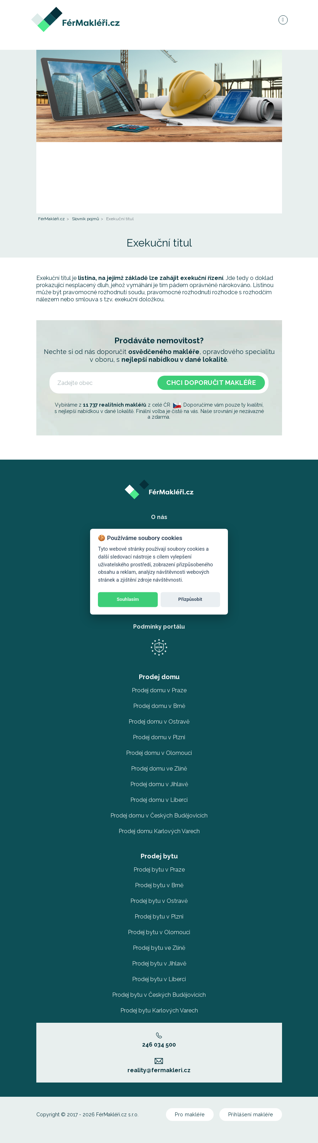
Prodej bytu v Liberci (159, 979)
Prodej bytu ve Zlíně (159, 947)
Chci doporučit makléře (211, 382)
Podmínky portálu (159, 626)
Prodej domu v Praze (159, 690)
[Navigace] (282, 22)
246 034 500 (159, 1040)
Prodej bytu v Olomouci (159, 932)
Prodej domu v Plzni (159, 737)
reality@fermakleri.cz (159, 1066)
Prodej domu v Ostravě (159, 721)
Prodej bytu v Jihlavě (159, 963)
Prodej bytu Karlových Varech (159, 1010)
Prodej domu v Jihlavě (159, 784)
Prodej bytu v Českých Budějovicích (159, 994)
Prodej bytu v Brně (159, 885)
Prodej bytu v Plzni (159, 916)
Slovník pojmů (85, 218)
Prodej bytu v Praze (159, 869)
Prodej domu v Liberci (159, 800)
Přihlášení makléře (250, 1114)
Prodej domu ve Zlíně (159, 768)
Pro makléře (190, 1114)
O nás (159, 517)
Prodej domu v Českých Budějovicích (159, 815)
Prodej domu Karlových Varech (159, 831)
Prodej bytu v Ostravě (159, 901)
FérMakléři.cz (51, 218)
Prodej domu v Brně (159, 706)
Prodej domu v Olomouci (159, 753)
